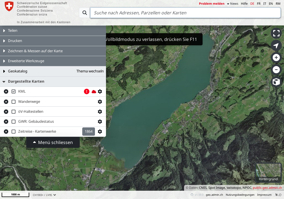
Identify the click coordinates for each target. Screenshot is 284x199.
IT (264, 3)
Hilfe (244, 3)
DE (252, 3)
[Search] (185, 12)
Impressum (264, 195)
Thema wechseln (90, 71)
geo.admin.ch (214, 195)
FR (259, 3)
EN (271, 3)
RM (278, 3)
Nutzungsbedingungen (240, 195)
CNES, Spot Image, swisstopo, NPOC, (225, 187)
